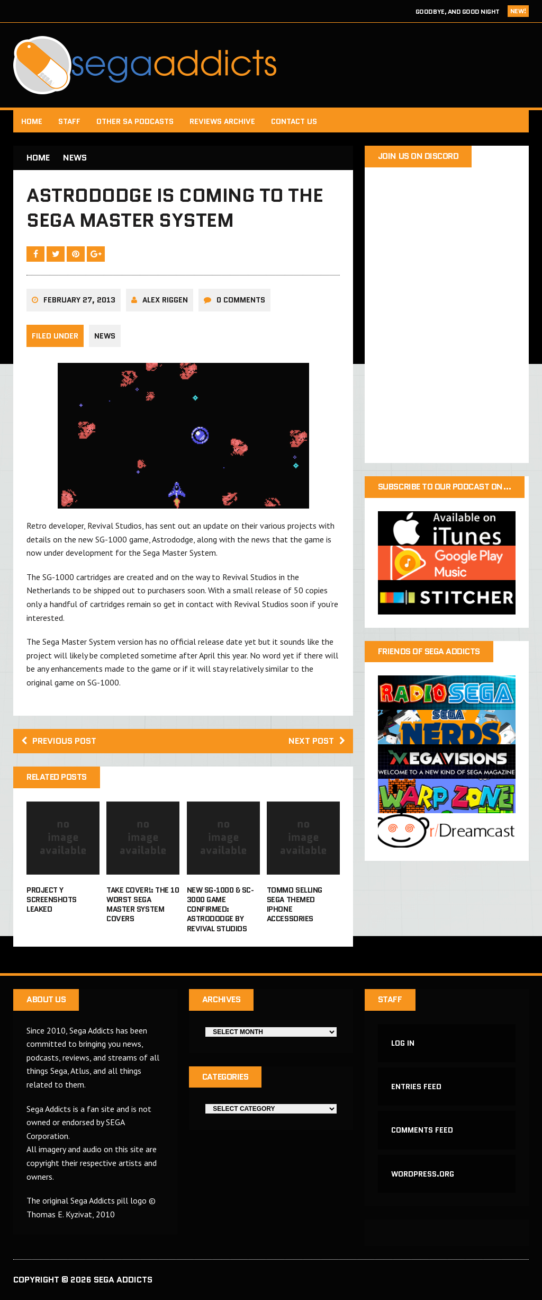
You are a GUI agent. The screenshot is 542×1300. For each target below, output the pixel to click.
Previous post (58, 741)
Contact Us (294, 121)
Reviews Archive (222, 121)
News (104, 336)
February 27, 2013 (79, 300)
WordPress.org (422, 1174)
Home (31, 121)
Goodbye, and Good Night (457, 11)
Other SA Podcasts (135, 121)
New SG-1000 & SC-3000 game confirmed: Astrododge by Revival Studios (220, 909)
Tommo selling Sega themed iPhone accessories (294, 904)
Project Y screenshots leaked (51, 899)
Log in (402, 1043)
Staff (69, 121)
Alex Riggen (165, 300)
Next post (316, 741)
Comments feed (422, 1130)
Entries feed (416, 1086)
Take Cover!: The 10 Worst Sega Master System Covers (142, 904)
